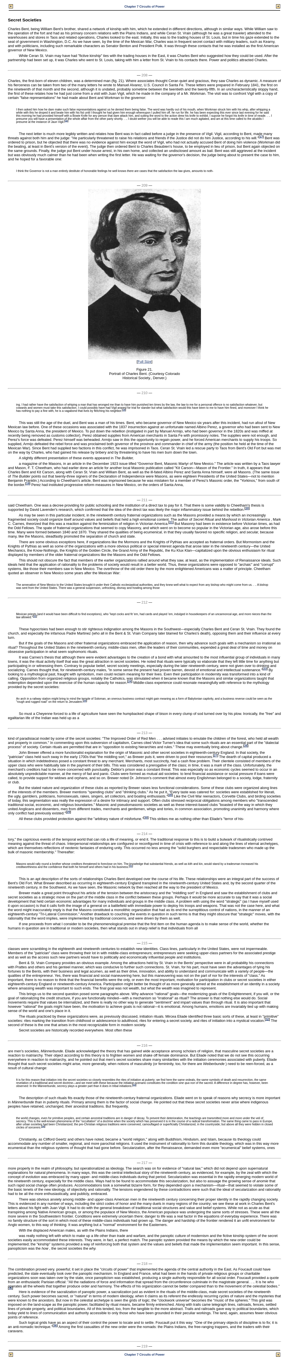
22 (35, 616)
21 (170, 522)
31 (131, 866)
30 (146, 817)
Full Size (144, 361)
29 (68, 812)
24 (129, 681)
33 (134, 1085)
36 (55, 1325)
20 (247, 508)
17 (261, 136)
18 (124, 410)
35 (10, 1288)
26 (245, 745)
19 (27, 483)
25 (85, 701)
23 (264, 668)
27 (215, 755)
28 (170, 795)
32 (267, 1019)
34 (43, 1126)
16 (66, 121)
